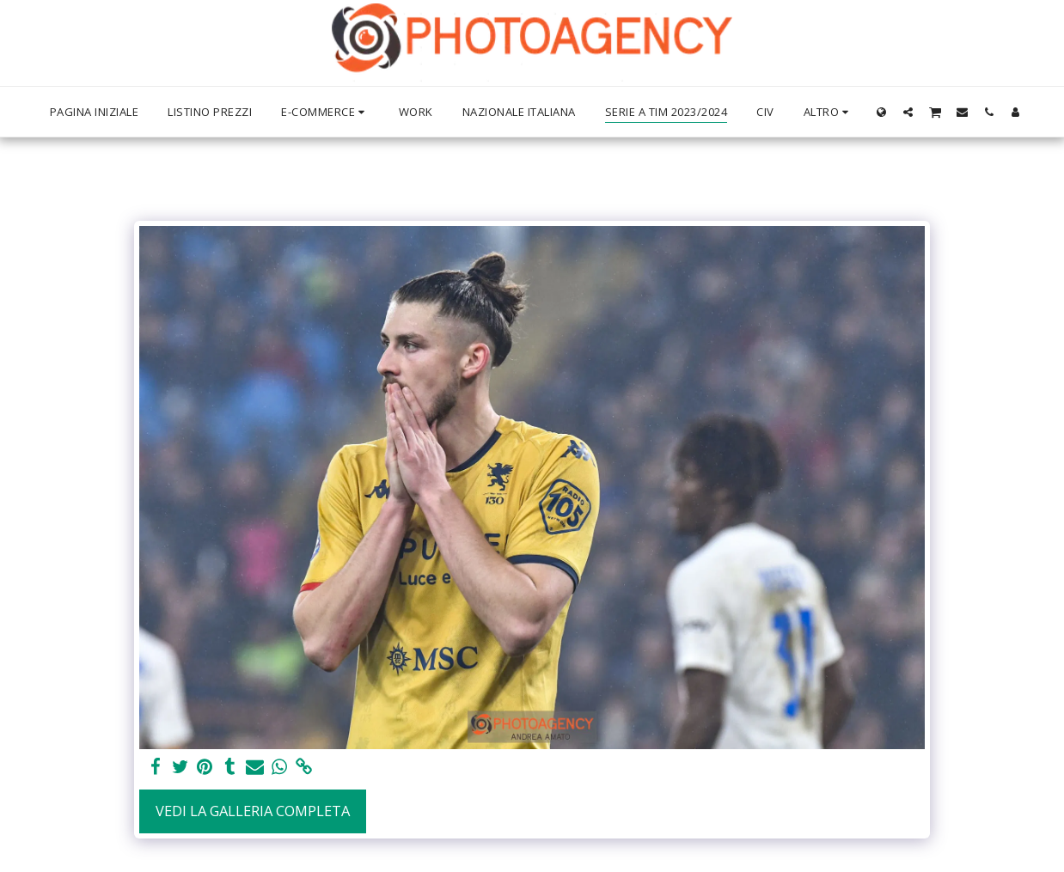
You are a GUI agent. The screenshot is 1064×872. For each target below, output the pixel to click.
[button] (908, 112)
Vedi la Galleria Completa (253, 810)
